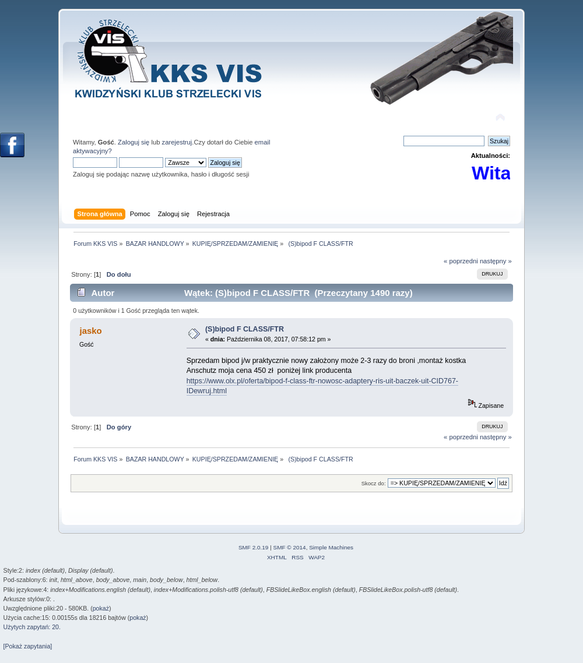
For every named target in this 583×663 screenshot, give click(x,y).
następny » (496, 261)
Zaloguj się (133, 142)
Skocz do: (373, 483)
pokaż (101, 608)
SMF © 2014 (289, 547)
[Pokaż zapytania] (27, 646)
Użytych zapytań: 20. (32, 626)
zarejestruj (177, 142)
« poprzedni (461, 261)
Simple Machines (331, 547)
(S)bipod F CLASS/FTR (244, 329)
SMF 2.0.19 (253, 547)
